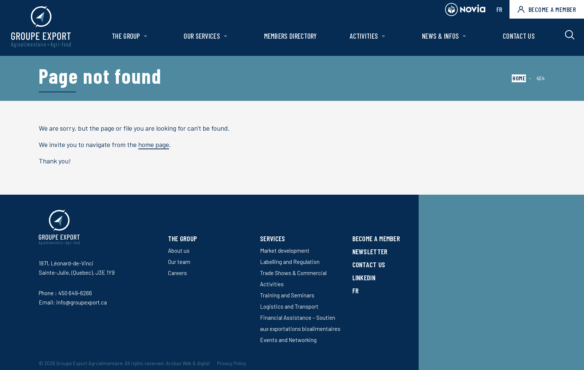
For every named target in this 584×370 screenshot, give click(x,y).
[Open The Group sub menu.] (145, 36)
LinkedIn (363, 277)
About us (179, 250)
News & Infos (440, 36)
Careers (177, 272)
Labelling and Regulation (290, 261)
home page (153, 144)
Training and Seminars (287, 295)
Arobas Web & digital (188, 363)
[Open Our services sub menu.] (225, 36)
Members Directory (290, 36)
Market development (285, 250)
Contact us (519, 36)
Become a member (547, 9)
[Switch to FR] (376, 290)
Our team (179, 261)
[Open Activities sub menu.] (383, 36)
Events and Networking (288, 339)
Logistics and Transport (289, 306)
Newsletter (370, 251)
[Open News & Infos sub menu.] (464, 36)
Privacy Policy (231, 363)
